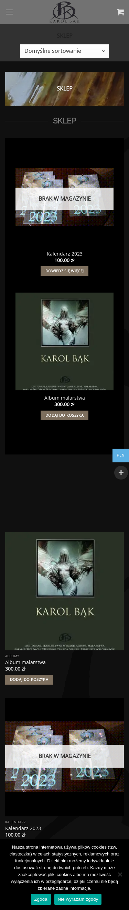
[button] (9, 11)
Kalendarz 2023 (65, 254)
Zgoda (40, 899)
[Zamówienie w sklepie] (64, 51)
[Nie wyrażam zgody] (120, 876)
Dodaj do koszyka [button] (64, 415)
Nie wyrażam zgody (78, 899)
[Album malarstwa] (64, 341)
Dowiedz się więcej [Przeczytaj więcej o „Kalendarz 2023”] (64, 270)
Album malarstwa (64, 398)
